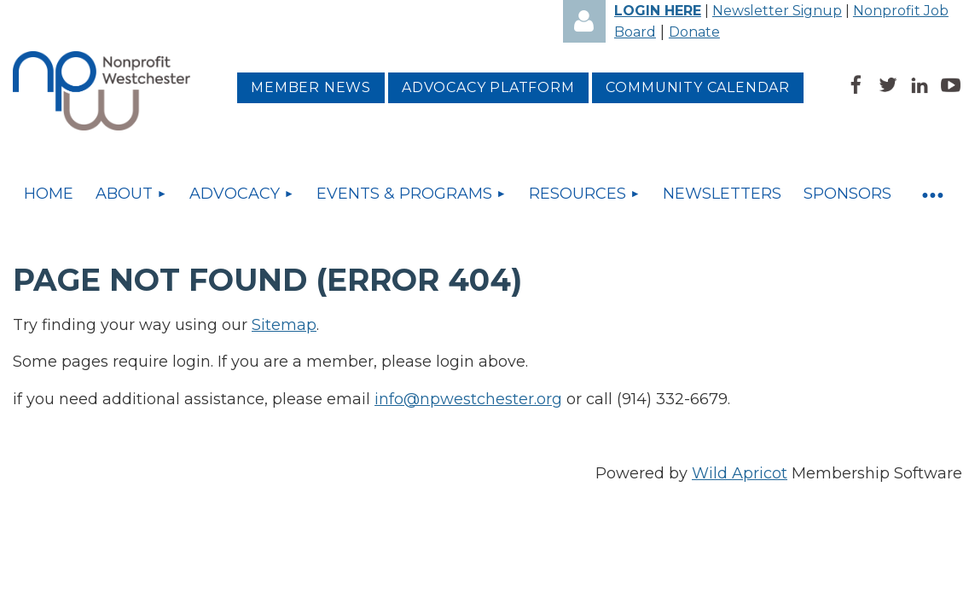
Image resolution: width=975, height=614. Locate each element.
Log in (584, 21)
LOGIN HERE (657, 11)
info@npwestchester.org (468, 399)
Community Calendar (698, 87)
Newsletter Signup (777, 11)
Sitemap (284, 325)
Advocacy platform (488, 87)
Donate (694, 32)
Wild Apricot (739, 473)
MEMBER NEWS (311, 87)
